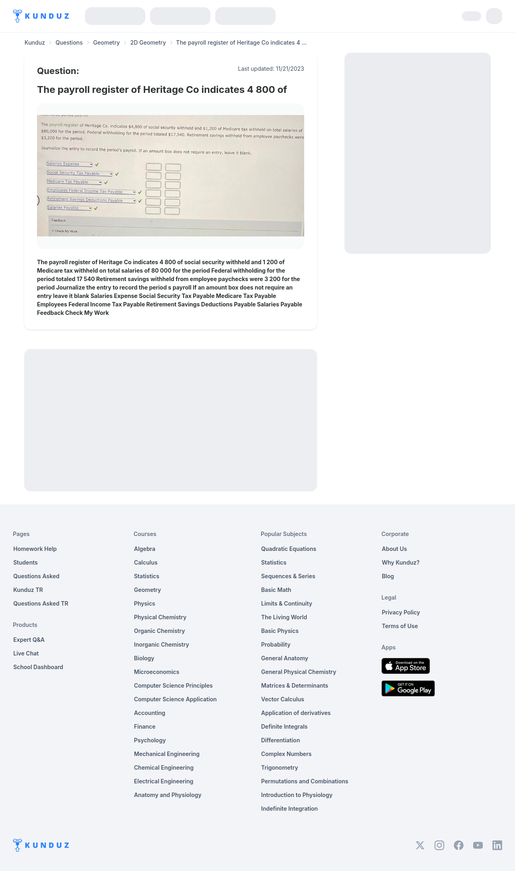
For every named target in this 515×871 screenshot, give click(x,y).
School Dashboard (38, 667)
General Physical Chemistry (298, 671)
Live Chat (26, 653)
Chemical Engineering (164, 767)
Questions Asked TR (40, 603)
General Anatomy (284, 658)
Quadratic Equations (288, 548)
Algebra (144, 548)
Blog (388, 576)
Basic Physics (280, 630)
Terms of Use (400, 625)
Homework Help (35, 548)
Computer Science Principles (173, 685)
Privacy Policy (401, 612)
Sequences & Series (288, 576)
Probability (275, 644)
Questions (69, 42)
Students (25, 562)
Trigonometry (279, 767)
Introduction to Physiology (296, 794)
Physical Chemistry (160, 617)
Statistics (146, 576)
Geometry (106, 42)
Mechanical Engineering (167, 753)
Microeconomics (156, 671)
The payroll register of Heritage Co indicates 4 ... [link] (241, 42)
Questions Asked (36, 576)
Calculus (146, 562)
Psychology (150, 740)
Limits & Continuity (286, 603)
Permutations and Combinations (304, 781)
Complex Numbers (286, 753)
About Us (394, 548)
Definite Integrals (284, 726)
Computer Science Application (175, 699)
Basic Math (276, 589)
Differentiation (280, 740)
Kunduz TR (28, 589)
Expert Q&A (29, 639)
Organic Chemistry (159, 630)
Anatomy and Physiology (168, 794)
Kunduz (35, 42)
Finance (145, 726)
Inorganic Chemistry (161, 644)
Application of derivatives (296, 712)
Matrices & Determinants (294, 685)
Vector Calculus (282, 699)
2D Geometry (148, 42)
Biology (144, 658)
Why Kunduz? (401, 562)
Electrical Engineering (164, 781)
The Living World (284, 617)
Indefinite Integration (289, 808)
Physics (144, 603)
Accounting (149, 712)
